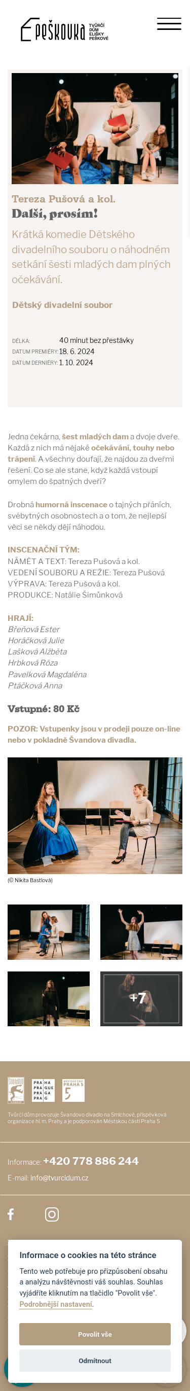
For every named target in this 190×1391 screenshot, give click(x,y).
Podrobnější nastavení (55, 1304)
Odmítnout (95, 1361)
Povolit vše (95, 1334)
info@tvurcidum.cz (59, 1178)
